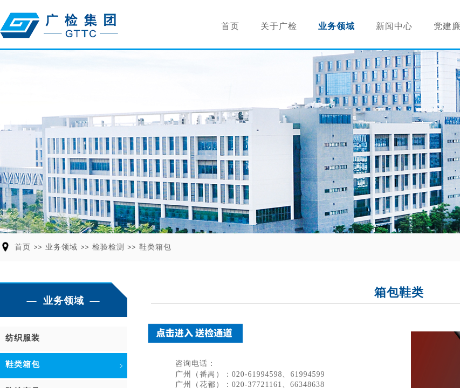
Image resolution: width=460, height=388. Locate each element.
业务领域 (336, 26)
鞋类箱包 (155, 247)
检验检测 (108, 247)
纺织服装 (22, 338)
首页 (230, 26)
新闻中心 (394, 26)
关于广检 (278, 26)
